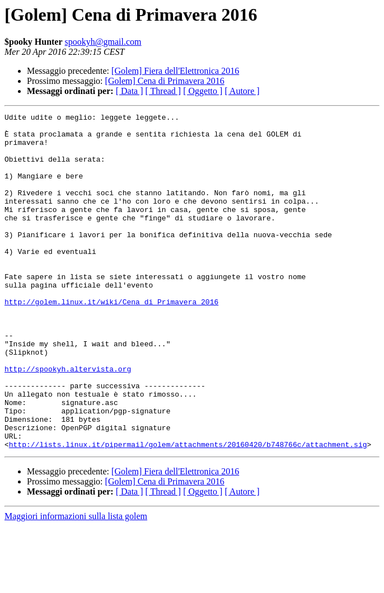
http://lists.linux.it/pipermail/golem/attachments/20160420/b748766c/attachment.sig (188, 511)
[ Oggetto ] (202, 91)
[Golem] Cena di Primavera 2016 (164, 81)
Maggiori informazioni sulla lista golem (75, 583)
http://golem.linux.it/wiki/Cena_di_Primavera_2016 (111, 340)
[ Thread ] (163, 91)
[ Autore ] (241, 91)
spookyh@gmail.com (103, 41)
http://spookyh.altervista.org (67, 421)
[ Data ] (129, 91)
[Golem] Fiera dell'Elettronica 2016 (175, 71)
